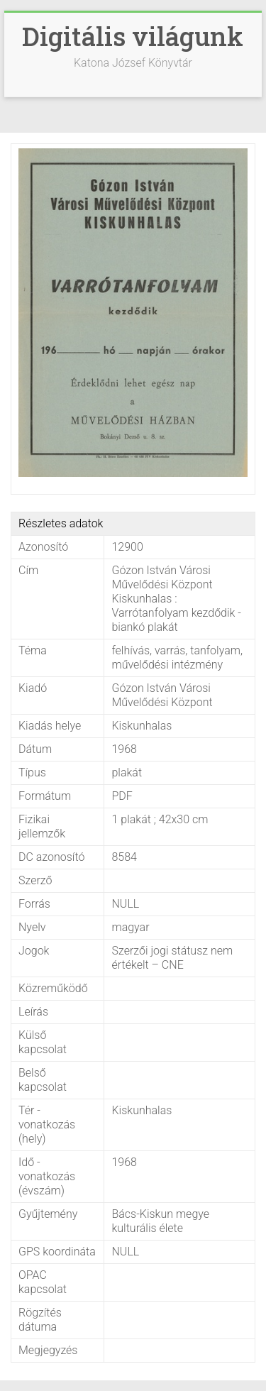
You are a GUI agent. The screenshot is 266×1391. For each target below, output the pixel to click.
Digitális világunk (132, 36)
